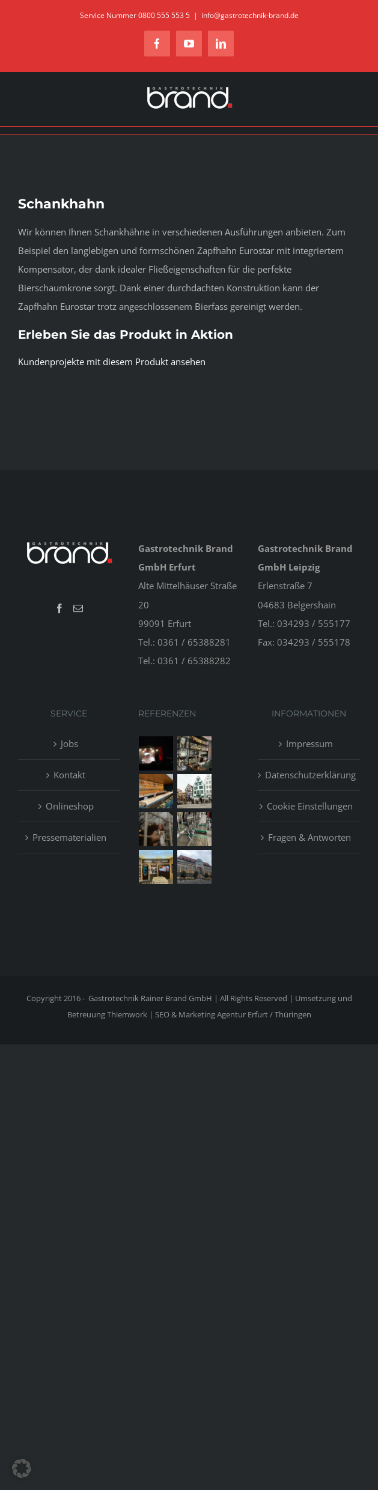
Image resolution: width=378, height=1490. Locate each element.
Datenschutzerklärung (309, 775)
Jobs (69, 743)
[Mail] (78, 608)
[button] (21, 1468)
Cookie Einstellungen (310, 806)
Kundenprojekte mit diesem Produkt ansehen (112, 362)
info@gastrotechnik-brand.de (250, 15)
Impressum (309, 743)
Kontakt (69, 775)
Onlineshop (70, 806)
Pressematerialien (69, 837)
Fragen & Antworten (309, 837)
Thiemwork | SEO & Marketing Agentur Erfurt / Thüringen (209, 1014)
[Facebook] (59, 608)
